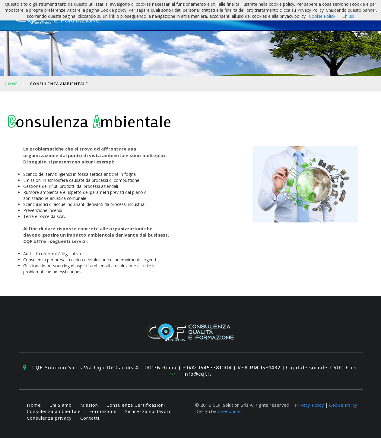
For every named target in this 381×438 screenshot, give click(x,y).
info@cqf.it (197, 373)
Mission (89, 405)
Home (11, 83)
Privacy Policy (309, 405)
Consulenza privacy (49, 418)
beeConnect (230, 411)
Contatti (89, 418)
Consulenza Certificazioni (135, 405)
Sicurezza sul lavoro (148, 411)
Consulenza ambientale (54, 411)
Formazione (103, 411)
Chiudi (348, 16)
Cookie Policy (343, 405)
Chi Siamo (60, 405)
